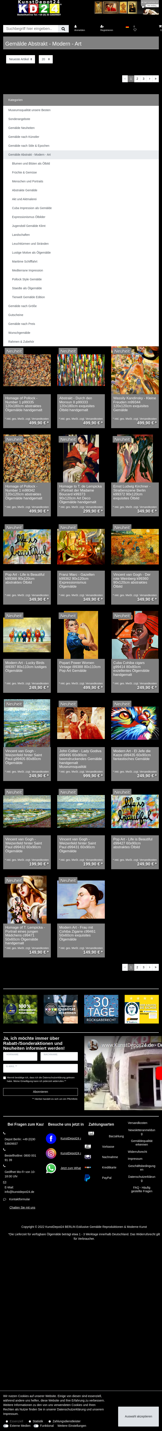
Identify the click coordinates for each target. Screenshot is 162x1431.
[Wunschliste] (144, 28)
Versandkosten (137, 1123)
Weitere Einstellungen (72, 1425)
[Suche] (63, 28)
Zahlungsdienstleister (67, 1421)
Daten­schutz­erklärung (71, 1409)
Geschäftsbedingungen (141, 1167)
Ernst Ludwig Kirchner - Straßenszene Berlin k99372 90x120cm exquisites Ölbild (131, 492)
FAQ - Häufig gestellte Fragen (141, 1189)
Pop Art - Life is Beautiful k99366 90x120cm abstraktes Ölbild (24, 578)
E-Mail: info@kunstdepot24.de (19, 1189)
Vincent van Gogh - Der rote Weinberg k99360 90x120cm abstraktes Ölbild (132, 580)
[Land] (127, 26)
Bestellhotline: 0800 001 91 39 (20, 1158)
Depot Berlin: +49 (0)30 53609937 (20, 1141)
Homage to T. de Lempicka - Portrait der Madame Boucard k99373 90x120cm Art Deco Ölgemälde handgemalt (80, 494)
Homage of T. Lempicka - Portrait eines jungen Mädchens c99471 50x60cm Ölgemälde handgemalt (25, 935)
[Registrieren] (110, 28)
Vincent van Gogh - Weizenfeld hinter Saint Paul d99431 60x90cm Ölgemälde (77, 845)
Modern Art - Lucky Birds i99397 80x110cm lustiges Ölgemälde (26, 667)
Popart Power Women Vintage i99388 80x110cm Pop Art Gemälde (80, 667)
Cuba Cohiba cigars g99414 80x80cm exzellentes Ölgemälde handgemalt (131, 669)
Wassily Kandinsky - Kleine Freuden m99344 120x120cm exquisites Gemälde (134, 404)
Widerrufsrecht (137, 1151)
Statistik (38, 1421)
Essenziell (16, 1421)
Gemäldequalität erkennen (142, 1142)
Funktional (47, 1425)
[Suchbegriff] (30, 28)
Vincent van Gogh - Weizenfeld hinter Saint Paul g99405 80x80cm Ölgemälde (23, 757)
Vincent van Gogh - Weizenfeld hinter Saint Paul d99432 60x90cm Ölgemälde (23, 845)
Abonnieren (40, 1091)
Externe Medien (20, 1425)
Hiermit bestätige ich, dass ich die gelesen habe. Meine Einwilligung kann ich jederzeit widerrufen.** (41, 1079)
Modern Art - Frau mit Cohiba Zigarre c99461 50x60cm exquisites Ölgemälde (77, 933)
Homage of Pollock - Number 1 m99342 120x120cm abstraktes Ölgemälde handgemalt (23, 492)
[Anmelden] (84, 28)
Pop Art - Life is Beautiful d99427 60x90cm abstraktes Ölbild (132, 843)
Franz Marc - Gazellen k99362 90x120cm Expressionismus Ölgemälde (77, 580)
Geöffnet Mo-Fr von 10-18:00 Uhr (20, 1174)
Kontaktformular (19, 1199)
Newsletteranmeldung (141, 1132)
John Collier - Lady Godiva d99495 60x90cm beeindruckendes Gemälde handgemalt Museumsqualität (80, 759)
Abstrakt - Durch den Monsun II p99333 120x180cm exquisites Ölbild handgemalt (77, 404)
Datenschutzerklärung (141, 1178)
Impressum (135, 1158)
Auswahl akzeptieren (138, 1416)
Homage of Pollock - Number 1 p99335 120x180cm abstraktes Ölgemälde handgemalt (23, 404)
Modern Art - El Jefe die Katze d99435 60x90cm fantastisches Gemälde (132, 755)
